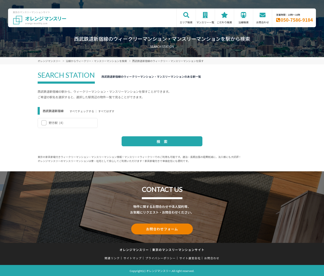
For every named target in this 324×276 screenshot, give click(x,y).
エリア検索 (186, 22)
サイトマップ (133, 257)
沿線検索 (244, 22)
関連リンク (112, 257)
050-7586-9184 (297, 20)
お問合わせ (262, 22)
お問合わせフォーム (162, 229)
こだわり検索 (224, 22)
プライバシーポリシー (160, 257)
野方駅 (56, 123)
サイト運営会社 (189, 257)
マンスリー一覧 (205, 22)
